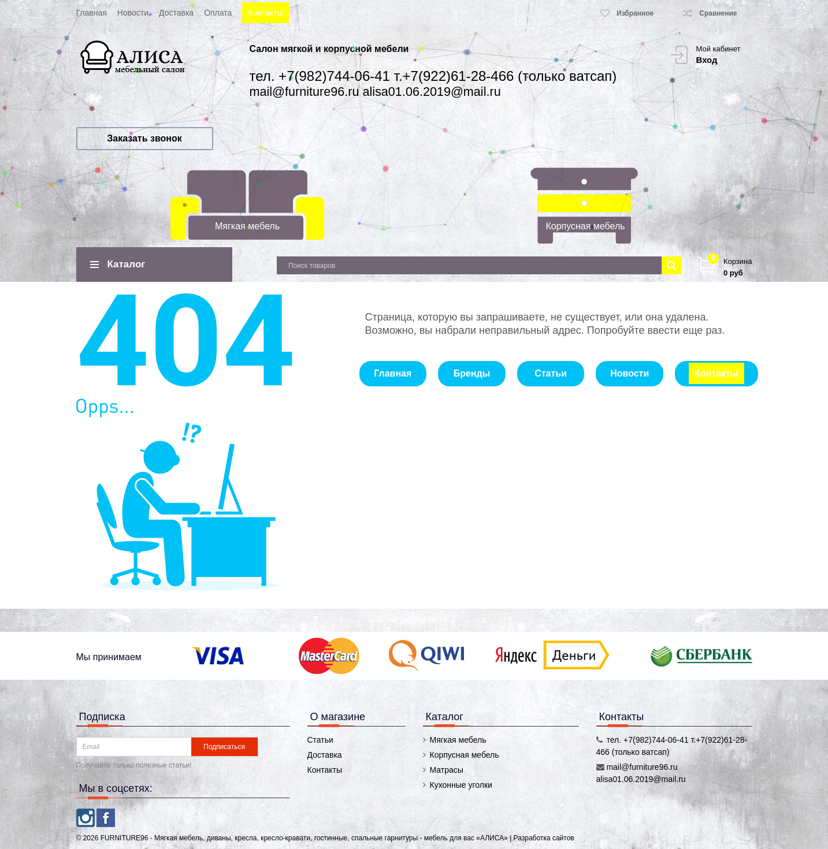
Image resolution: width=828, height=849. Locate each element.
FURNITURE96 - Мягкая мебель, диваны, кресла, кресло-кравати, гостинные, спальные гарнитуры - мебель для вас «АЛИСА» (305, 838)
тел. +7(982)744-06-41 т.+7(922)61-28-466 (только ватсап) (433, 76)
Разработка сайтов (544, 838)
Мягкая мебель (247, 226)
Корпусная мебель (585, 226)
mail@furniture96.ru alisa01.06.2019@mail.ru (375, 91)
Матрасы (446, 769)
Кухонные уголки (461, 785)
